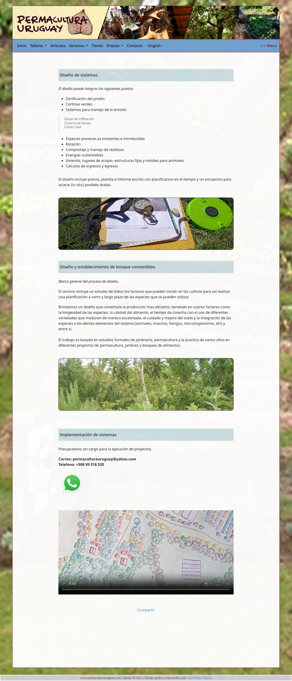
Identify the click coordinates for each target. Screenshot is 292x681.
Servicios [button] (77, 45)
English (154, 45)
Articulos (57, 45)
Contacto (134, 45)
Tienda (97, 45)
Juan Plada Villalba (199, 678)
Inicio (21, 45)
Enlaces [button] (113, 45)
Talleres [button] (37, 45)
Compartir (146, 609)
